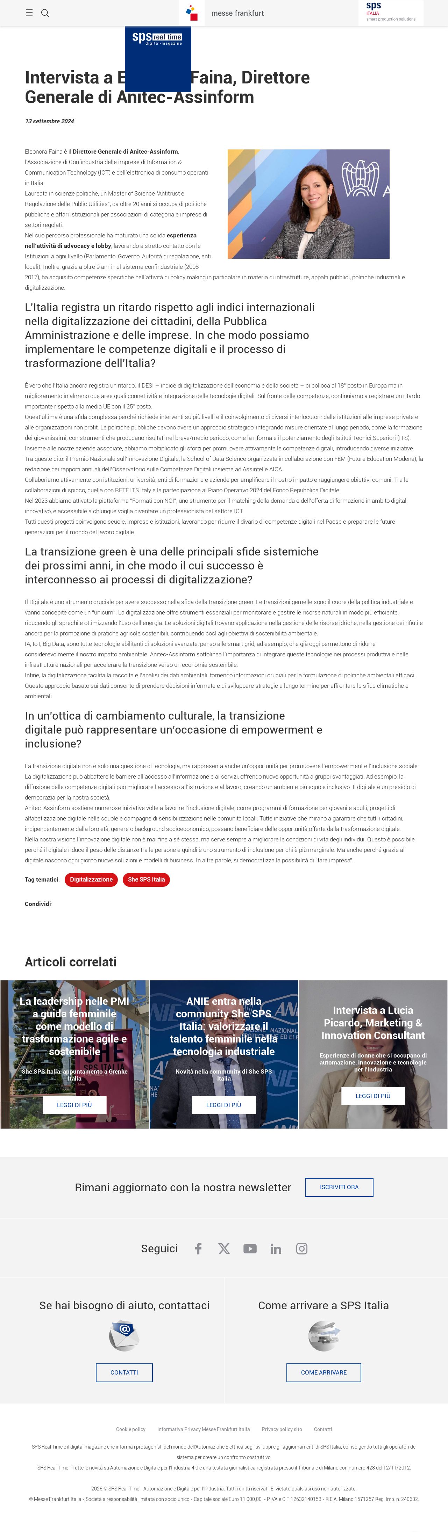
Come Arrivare (324, 1372)
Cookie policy (130, 1429)
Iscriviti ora (339, 1187)
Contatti (124, 1372)
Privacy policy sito (282, 1429)
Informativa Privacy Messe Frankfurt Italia (203, 1429)
